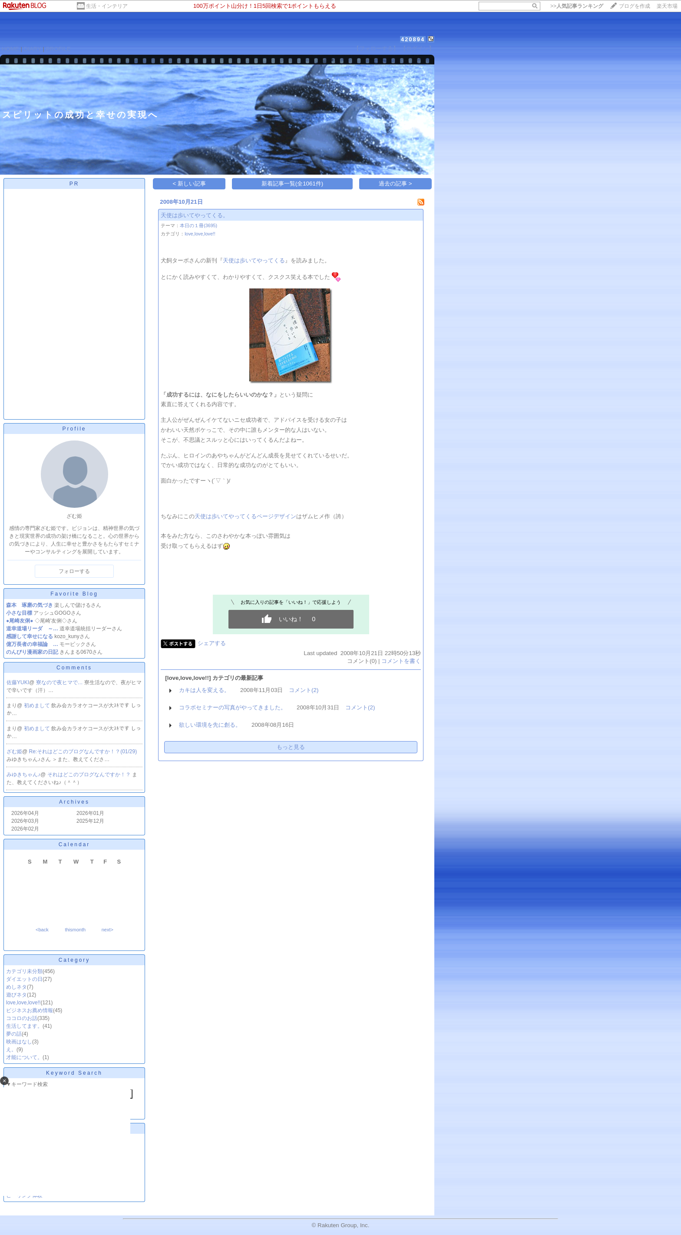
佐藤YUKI (18, 682)
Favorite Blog (74, 594)
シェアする (212, 643)
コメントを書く (401, 661)
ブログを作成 (634, 6)
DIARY (32, 49)
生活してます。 (24, 1026)
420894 (413, 39)
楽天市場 (667, 6)
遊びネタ (16, 995)
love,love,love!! (23, 1003)
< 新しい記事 (189, 183)
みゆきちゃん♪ (23, 774)
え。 (11, 1049)
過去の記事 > (395, 183)
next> (107, 929)
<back (42, 929)
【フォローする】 (376, 48)
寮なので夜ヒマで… (60, 682)
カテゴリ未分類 (24, 971)
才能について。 (24, 1057)
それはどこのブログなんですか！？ (89, 774)
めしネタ (16, 987)
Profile (74, 429)
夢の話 (14, 1034)
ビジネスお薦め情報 (29, 1010)
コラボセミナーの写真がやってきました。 (232, 707)
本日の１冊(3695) (198, 225)
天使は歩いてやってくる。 (194, 215)
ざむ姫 (14, 751)
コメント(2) (303, 690)
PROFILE (58, 49)
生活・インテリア (107, 6)
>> (576, 6)
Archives (74, 802)
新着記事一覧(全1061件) (292, 183)
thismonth (75, 929)
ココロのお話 (21, 1018)
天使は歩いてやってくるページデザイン (245, 516)
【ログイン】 (417, 48)
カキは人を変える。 (204, 690)
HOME (10, 49)
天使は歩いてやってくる (254, 260)
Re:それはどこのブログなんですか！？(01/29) (83, 751)
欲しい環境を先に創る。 (210, 725)
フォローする (74, 571)
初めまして (37, 705)
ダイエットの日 (24, 979)
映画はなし (19, 1042)
